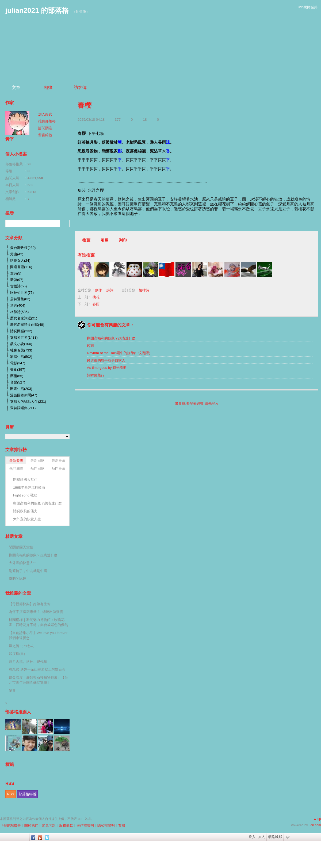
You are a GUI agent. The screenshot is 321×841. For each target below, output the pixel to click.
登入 (252, 837)
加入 (261, 837)
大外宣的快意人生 (27, 519)
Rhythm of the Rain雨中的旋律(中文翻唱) (118, 353)
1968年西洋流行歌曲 (29, 488)
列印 (123, 240)
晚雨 (90, 346)
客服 (121, 825)
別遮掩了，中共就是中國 (28, 571)
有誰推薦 (86, 255)
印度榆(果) (17, 654)
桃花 (96, 297)
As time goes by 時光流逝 (107, 368)
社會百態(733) (21, 350)
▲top (317, 819)
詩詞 (109, 290)
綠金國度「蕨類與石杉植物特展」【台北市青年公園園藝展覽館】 (38, 680)
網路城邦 (275, 837)
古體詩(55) (18, 286)
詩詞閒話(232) (21, 331)
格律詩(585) (19, 312)
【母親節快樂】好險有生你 (30, 604)
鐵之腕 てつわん (21, 646)
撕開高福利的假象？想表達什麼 (111, 338)
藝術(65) (16, 376)
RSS (10, 794)
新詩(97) (16, 280)
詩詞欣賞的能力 (25, 511)
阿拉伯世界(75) (22, 293)
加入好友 (45, 114)
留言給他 (45, 135)
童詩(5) (15, 273)
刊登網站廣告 (10, 825)
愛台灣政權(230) (23, 248)
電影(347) (17, 363)
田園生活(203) (21, 389)
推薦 (86, 240)
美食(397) (17, 369)
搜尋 (65, 223)
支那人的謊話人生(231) (28, 402)
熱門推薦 (59, 469)
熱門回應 (37, 469)
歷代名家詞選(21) (23, 318)
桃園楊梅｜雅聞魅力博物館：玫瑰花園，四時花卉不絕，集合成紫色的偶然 (38, 622)
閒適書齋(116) (21, 267)
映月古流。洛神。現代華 (28, 662)
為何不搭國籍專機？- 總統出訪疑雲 (36, 612)
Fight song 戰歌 (25, 495)
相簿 (48, 87)
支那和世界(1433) (24, 337)
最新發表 (16, 461)
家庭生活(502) (21, 357)
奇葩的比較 (17, 579)
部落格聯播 (27, 794)
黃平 (9, 139)
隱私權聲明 (106, 825)
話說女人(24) (20, 261)
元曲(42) (16, 254)
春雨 (96, 304)
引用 (105, 240)
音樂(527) (17, 382)
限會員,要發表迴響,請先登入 (196, 403)
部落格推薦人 (18, 712)
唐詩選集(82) (20, 299)
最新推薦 (59, 461)
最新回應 (37, 461)
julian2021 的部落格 (37, 10)
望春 (12, 691)
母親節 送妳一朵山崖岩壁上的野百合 (37, 669)
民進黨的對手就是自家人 (106, 360)
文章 (16, 87)
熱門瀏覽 (16, 469)
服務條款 (66, 825)
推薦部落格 (47, 121)
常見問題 (49, 825)
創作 (98, 290)
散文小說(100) (21, 344)
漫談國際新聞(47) (23, 395)
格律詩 (144, 290)
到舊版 (81, 12)
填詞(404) (17, 305)
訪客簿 (80, 87)
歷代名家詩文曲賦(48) (27, 325)
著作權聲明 (85, 825)
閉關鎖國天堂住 (25, 480)
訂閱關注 (45, 128)
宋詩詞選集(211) (23, 408)
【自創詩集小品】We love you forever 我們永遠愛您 (38, 635)
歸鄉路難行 (95, 375)
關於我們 (31, 825)
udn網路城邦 (308, 7)
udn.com (315, 825)
